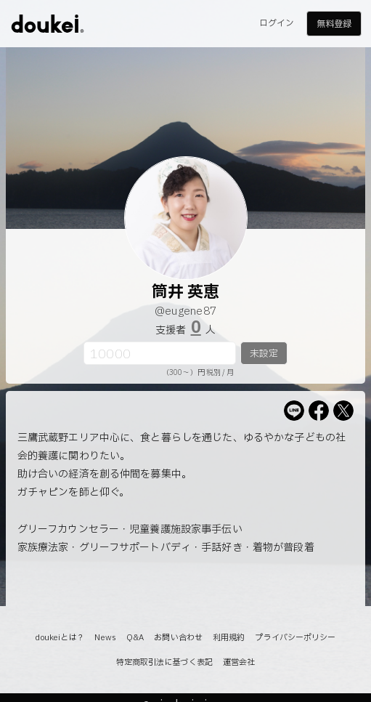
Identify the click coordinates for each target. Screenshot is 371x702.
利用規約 (229, 638)
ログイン (276, 23)
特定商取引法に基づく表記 (164, 662)
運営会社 (239, 662)
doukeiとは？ (59, 638)
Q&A (135, 638)
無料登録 (334, 24)
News (104, 638)
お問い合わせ (178, 638)
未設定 (264, 354)
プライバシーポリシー (295, 638)
